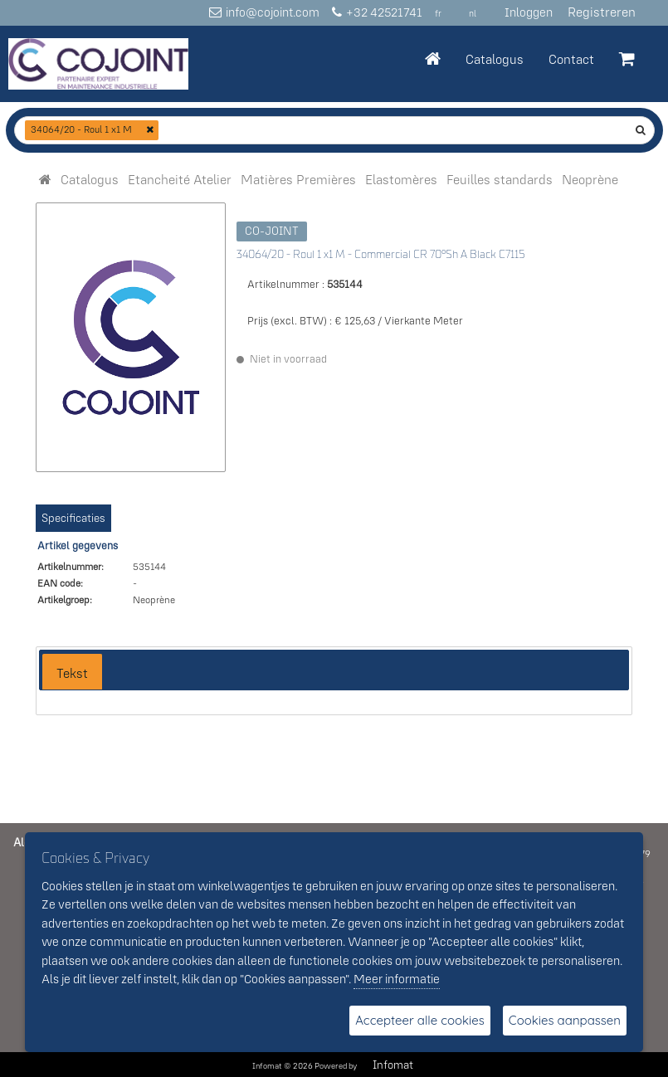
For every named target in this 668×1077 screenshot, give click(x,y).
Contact (571, 59)
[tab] (72, 672)
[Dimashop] (98, 64)
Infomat (393, 1064)
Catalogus (495, 59)
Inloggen (529, 12)
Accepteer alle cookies (420, 1020)
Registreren (602, 11)
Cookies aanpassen (565, 1020)
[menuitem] (90, 179)
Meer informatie (397, 979)
